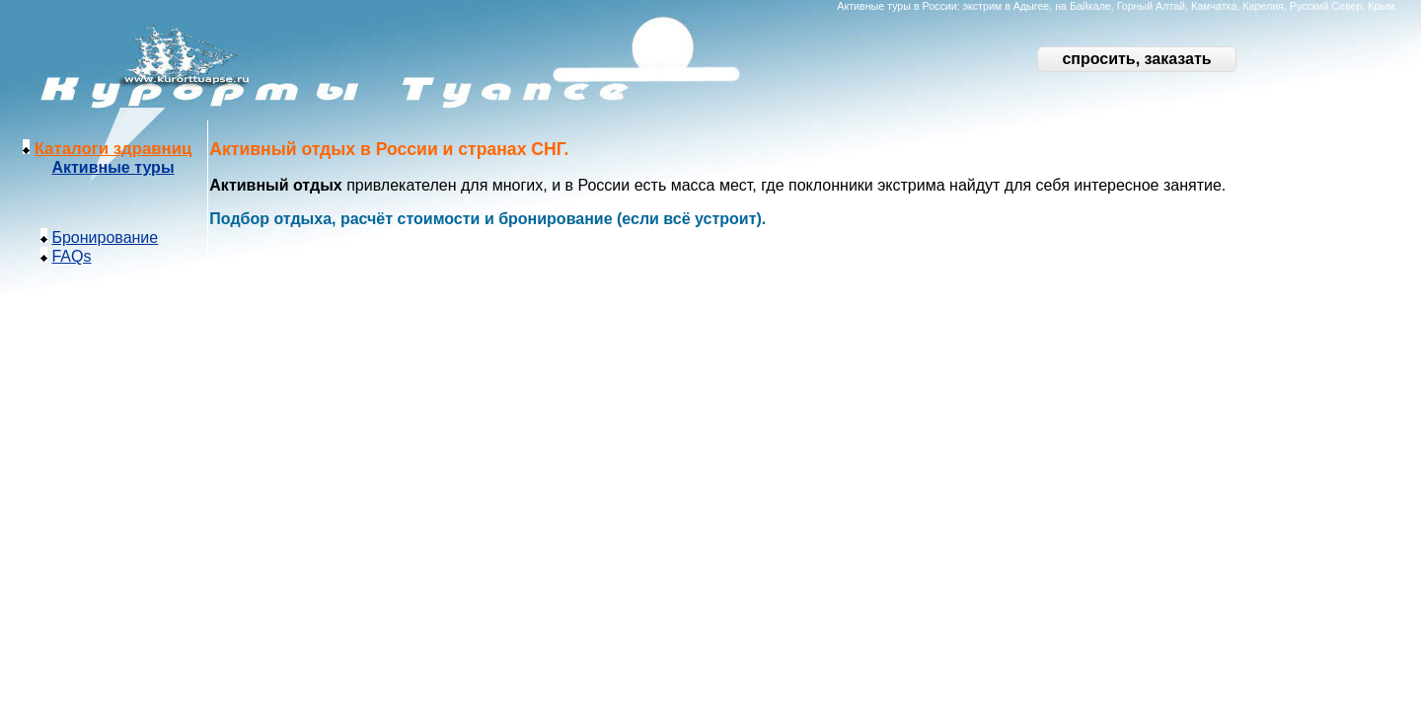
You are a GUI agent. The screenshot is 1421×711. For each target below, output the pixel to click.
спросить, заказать (1136, 58)
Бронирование (104, 237)
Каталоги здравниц (113, 148)
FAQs (71, 256)
